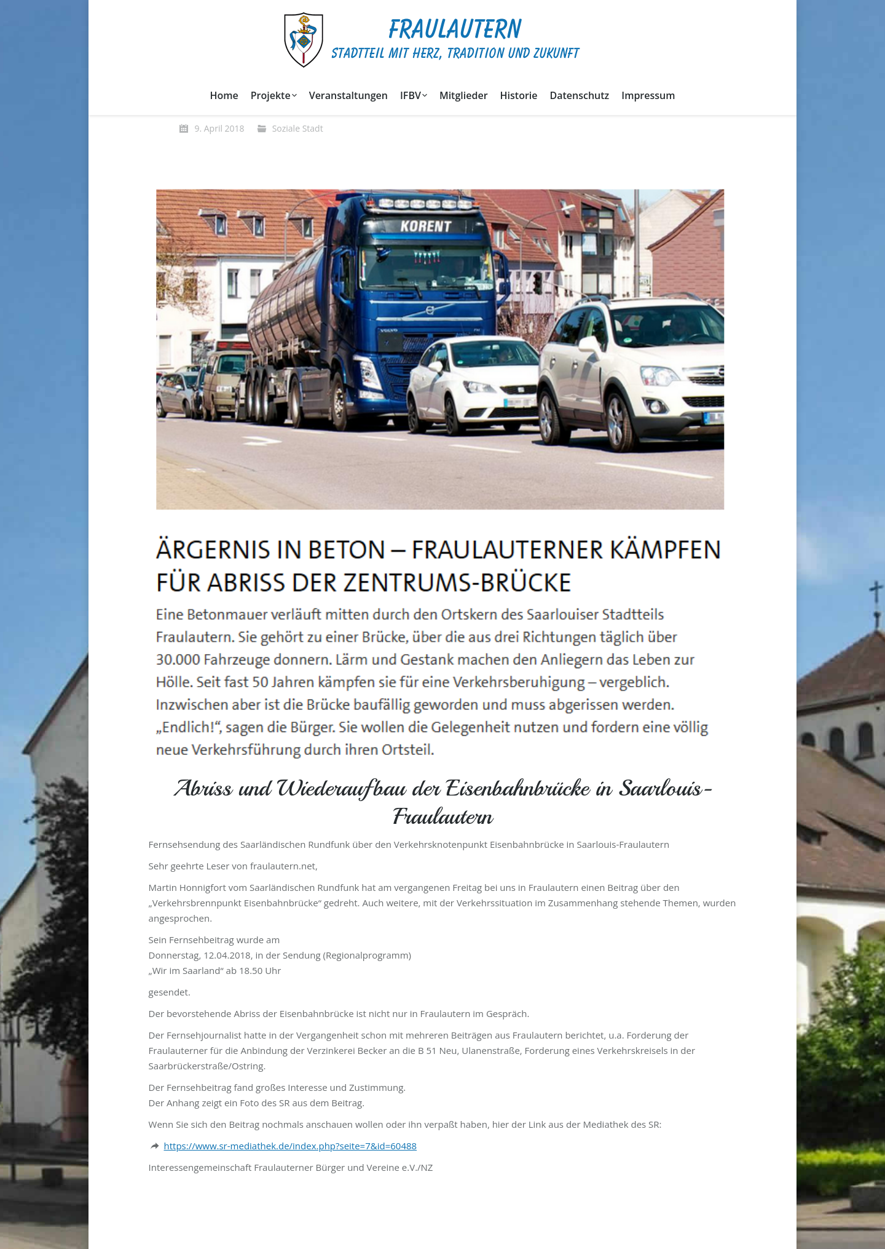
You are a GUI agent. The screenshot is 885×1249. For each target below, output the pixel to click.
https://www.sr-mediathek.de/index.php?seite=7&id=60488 (290, 1145)
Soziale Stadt (297, 128)
